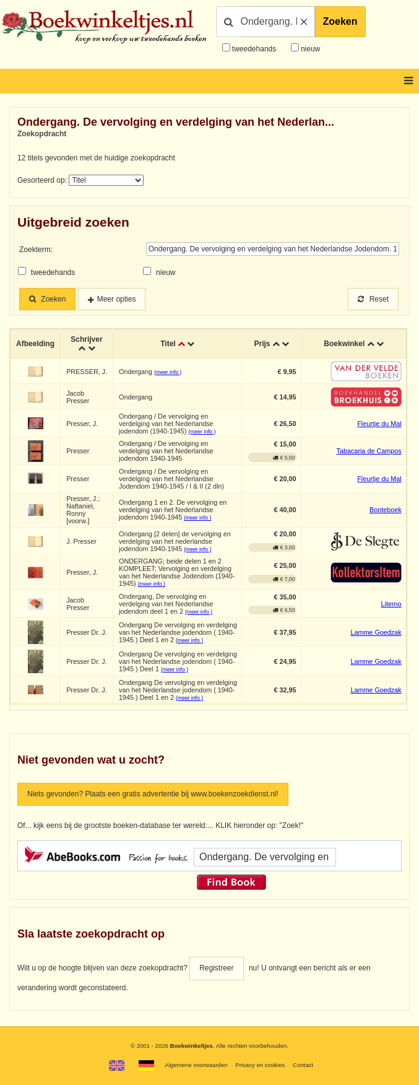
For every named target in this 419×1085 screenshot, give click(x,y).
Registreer (216, 968)
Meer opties (116, 299)
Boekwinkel (344, 343)
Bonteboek (385, 509)
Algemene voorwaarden (196, 1064)
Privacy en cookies (260, 1064)
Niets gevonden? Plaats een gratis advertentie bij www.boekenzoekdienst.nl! (153, 794)
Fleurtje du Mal (379, 423)
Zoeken (340, 21)
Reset (373, 299)
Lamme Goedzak (375, 632)
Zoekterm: (36, 249)
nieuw (310, 49)
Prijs (262, 343)
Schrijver (86, 339)
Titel (167, 343)
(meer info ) (167, 372)
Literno (391, 604)
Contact (303, 1064)
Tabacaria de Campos (369, 451)
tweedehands (254, 49)
